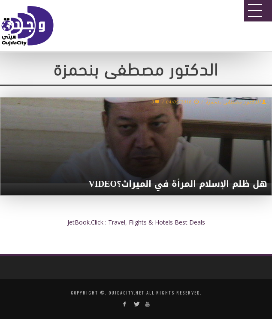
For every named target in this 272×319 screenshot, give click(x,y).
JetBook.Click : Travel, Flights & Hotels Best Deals (136, 222)
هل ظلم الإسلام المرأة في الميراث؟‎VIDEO (177, 184)
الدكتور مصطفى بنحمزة (233, 102)
